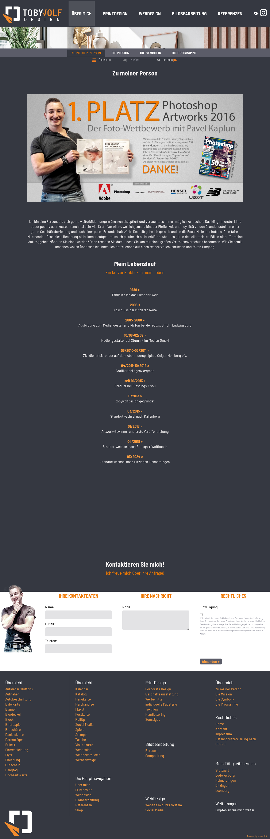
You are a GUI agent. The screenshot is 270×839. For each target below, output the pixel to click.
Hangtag (11, 770)
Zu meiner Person (228, 689)
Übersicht (105, 60)
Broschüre (13, 729)
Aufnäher (12, 694)
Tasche (80, 739)
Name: (50, 607)
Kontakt (221, 728)
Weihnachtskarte (87, 754)
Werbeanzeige (85, 759)
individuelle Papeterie (161, 704)
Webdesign (83, 749)
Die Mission (223, 694)
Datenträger (14, 739)
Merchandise (84, 704)
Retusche (152, 750)
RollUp (80, 719)
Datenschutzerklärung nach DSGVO (235, 741)
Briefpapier (13, 724)
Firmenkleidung (16, 749)
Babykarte (12, 704)
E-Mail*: (51, 623)
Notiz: (126, 607)
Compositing (154, 755)
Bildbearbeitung (87, 799)
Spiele (79, 729)
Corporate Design (158, 689)
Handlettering (155, 714)
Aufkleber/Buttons (19, 689)
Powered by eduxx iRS (257, 836)
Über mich (82, 784)
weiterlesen (165, 60)
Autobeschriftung (18, 699)
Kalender (81, 689)
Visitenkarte (84, 744)
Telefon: (51, 640)
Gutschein (12, 764)
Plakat (79, 709)
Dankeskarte (14, 734)
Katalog (81, 694)
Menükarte (83, 699)
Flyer (8, 754)
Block (9, 719)
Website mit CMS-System (163, 805)
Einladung (12, 759)
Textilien (151, 709)
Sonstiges (152, 719)
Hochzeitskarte (16, 775)
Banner (10, 709)
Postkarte (82, 714)
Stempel (81, 734)
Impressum (223, 733)
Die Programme (226, 704)
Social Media (84, 724)
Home (219, 723)
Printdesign (83, 789)
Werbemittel (154, 699)
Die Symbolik (224, 699)
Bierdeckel (13, 714)
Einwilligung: (209, 607)
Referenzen (83, 805)
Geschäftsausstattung (161, 694)
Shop (79, 810)
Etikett (10, 744)
